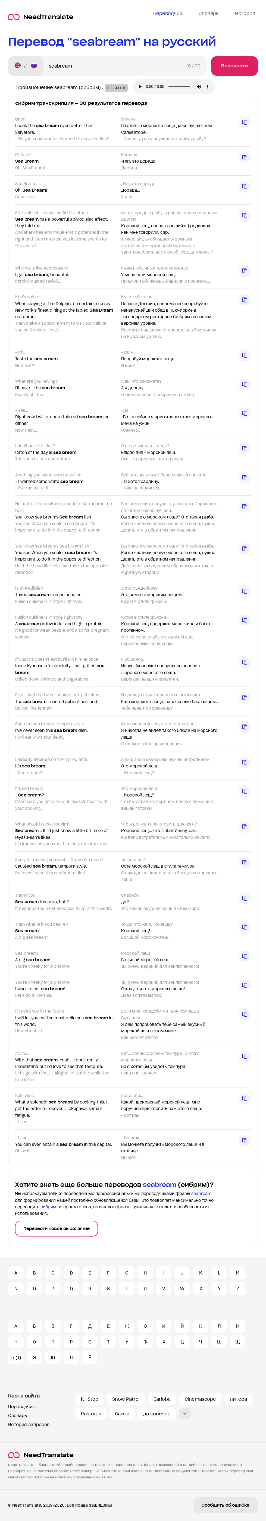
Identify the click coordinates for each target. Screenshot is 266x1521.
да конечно (157, 1413)
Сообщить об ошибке (225, 1505)
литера (238, 1399)
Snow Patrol (126, 1399)
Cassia (122, 1413)
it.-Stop (89, 1399)
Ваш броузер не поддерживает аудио (179, 87)
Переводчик (21, 1406)
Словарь (17, 1415)
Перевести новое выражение (56, 1228)
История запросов (28, 1424)
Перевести (234, 65)
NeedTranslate (40, 17)
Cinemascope (200, 1399)
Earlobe (162, 1399)
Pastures (91, 1413)
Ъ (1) (16, 1357)
